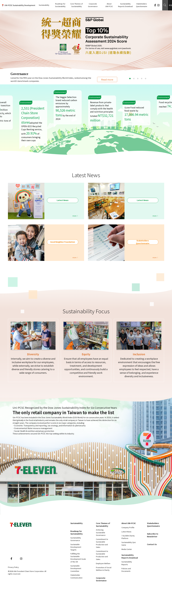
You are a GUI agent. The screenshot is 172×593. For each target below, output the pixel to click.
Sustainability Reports (126, 563)
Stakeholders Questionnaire (141, 5)
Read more (107, 79)
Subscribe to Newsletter (152, 535)
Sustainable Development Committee (75, 568)
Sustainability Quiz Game (128, 543)
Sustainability (44, 5)
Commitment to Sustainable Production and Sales (102, 543)
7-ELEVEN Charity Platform (128, 537)
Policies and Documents (126, 569)
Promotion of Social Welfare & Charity (103, 568)
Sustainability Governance (75, 539)
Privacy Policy (13, 567)
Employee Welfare (103, 563)
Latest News (126, 531)
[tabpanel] (86, 40)
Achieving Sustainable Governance (100, 532)
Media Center (126, 549)
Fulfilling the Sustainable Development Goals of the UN (78, 557)
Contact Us (152, 544)
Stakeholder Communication (76, 576)
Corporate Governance (93, 5)
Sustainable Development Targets (75, 547)
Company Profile (127, 527)
